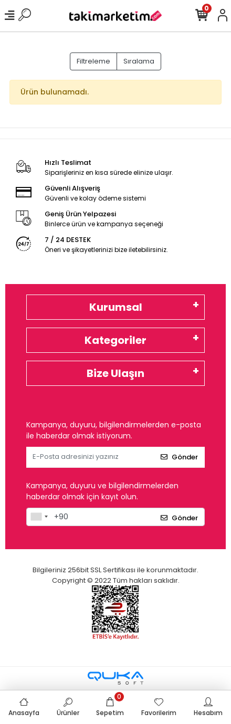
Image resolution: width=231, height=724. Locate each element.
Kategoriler (115, 340)
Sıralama (138, 61)
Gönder (179, 457)
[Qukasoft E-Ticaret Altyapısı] (115, 678)
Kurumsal (115, 307)
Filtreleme (93, 61)
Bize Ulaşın (115, 373)
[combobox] (39, 517)
